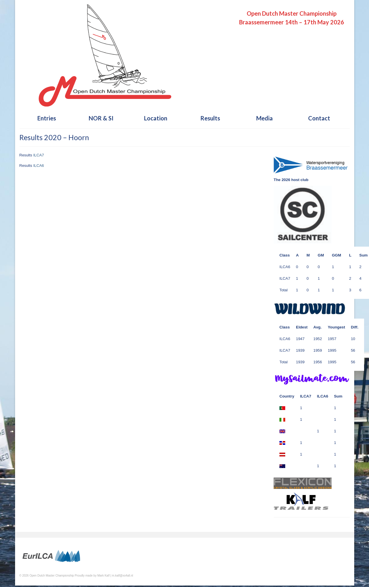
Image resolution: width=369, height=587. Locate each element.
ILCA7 (38, 155)
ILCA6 (38, 165)
